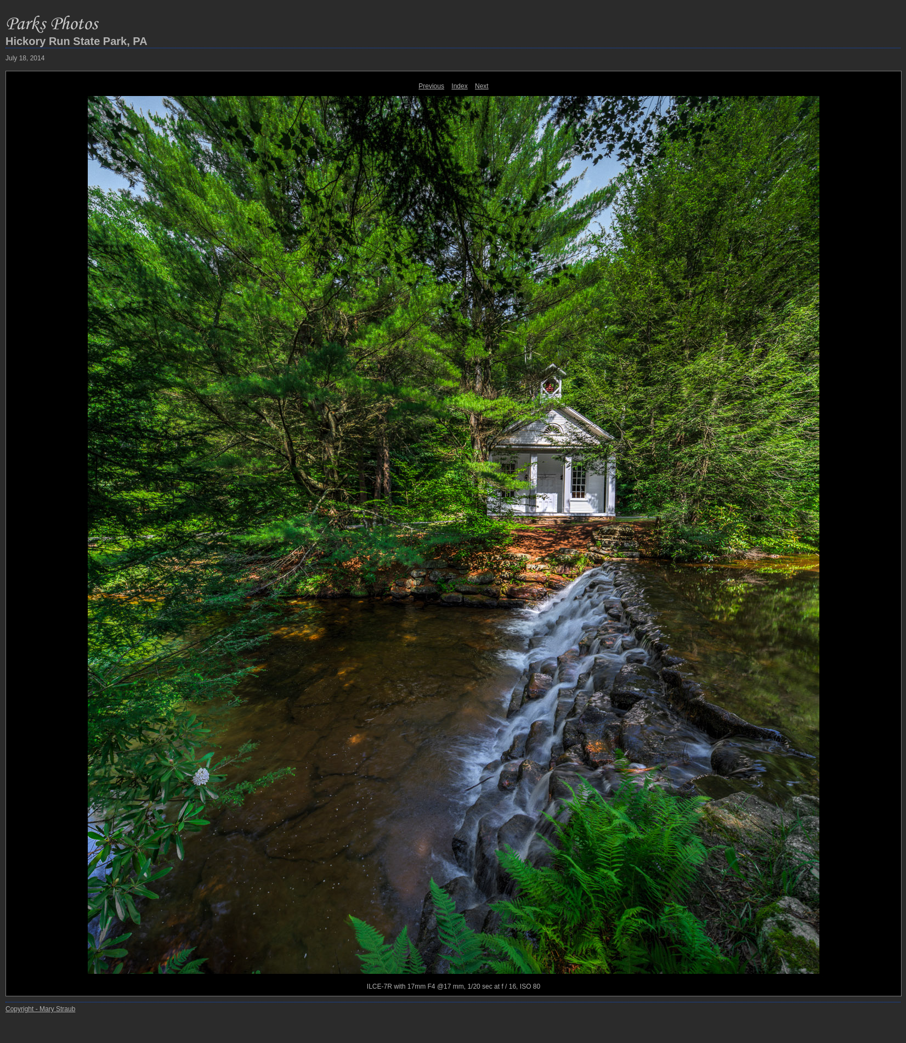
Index (459, 86)
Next (482, 86)
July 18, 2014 (24, 58)
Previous (431, 86)
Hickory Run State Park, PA (76, 41)
